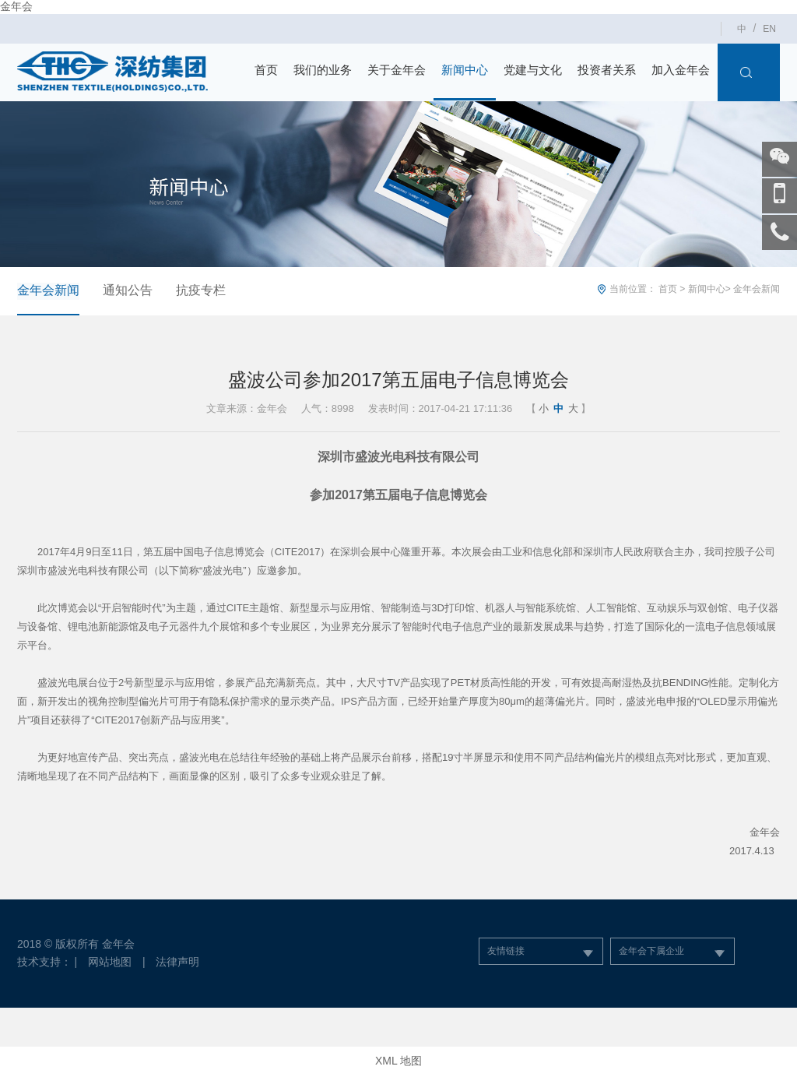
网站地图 (110, 962)
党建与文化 (533, 69)
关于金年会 (396, 69)
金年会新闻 (48, 290)
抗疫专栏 (201, 290)
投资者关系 (607, 69)
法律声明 (178, 962)
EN (769, 28)
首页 (266, 69)
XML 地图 (398, 1061)
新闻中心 (464, 69)
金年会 (16, 6)
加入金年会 (680, 69)
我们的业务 (322, 69)
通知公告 (128, 290)
